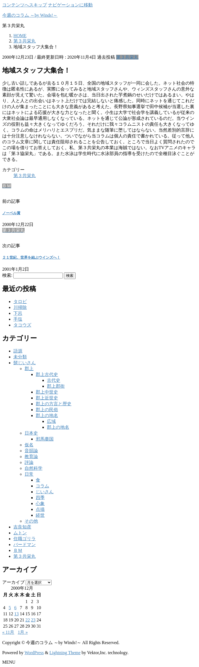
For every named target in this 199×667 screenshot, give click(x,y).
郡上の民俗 (47, 409)
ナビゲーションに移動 (70, 5)
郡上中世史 (47, 392)
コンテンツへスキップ (24, 5)
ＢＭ (17, 550)
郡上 (29, 368)
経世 (40, 515)
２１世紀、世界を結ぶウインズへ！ (31, 257)
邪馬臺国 (45, 439)
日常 (29, 474)
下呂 (17, 313)
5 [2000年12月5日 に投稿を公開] (10, 607)
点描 (40, 509)
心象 (40, 503)
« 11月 (8, 632)
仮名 (29, 444)
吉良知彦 (22, 527)
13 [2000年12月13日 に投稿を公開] (16, 613)
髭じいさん (24, 362)
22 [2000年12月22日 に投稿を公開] (27, 620)
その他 (31, 521)
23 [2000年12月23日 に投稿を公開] (33, 620)
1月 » (23, 632)
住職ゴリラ (24, 538)
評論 (29, 462)
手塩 (17, 319)
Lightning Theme (64, 652)
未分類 (20, 356)
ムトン (20, 532)
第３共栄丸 (127, 57)
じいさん (45, 491)
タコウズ (22, 325)
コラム (42, 485)
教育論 (31, 456)
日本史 (31, 433)
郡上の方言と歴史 (53, 403)
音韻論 (31, 450)
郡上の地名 (47, 415)
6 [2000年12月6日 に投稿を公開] (15, 607)
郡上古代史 (47, 374)
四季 (40, 497)
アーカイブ (13, 582)
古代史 (53, 380)
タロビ (20, 301)
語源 (17, 351)
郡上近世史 (47, 398)
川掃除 (20, 307)
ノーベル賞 (11, 213)
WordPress (34, 652)
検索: (7, 275)
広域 (51, 421)
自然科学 (33, 468)
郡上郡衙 (56, 386)
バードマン (24, 544)
